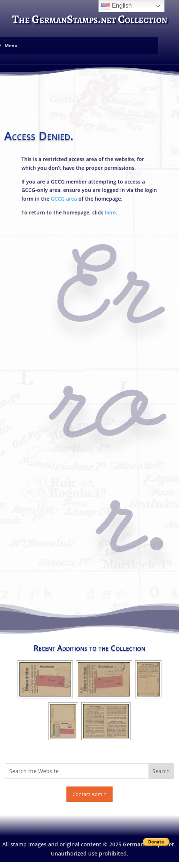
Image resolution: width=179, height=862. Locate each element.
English (116, 6)
